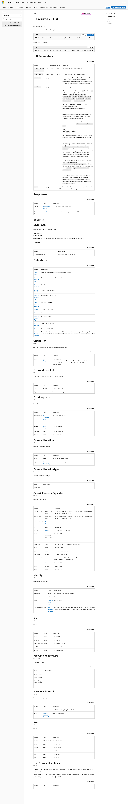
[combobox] (12, 15)
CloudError (46, 212)
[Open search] (119, 2)
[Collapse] (22, 11)
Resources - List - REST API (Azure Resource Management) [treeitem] (12, 24)
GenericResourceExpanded (36, 304)
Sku (35, 328)
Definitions (109, 23)
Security (109, 21)
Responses (109, 19)
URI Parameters (111, 16)
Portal (108, 7)
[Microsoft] (3, 2)
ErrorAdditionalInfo (37, 279)
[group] (64, 38)
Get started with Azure (118, 7)
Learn (35, 13)
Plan (35, 313)
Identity (36, 309)
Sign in (124, 2)
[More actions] (93, 13)
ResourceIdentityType (36, 318)
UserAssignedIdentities (36, 333)
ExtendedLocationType (36, 297)
